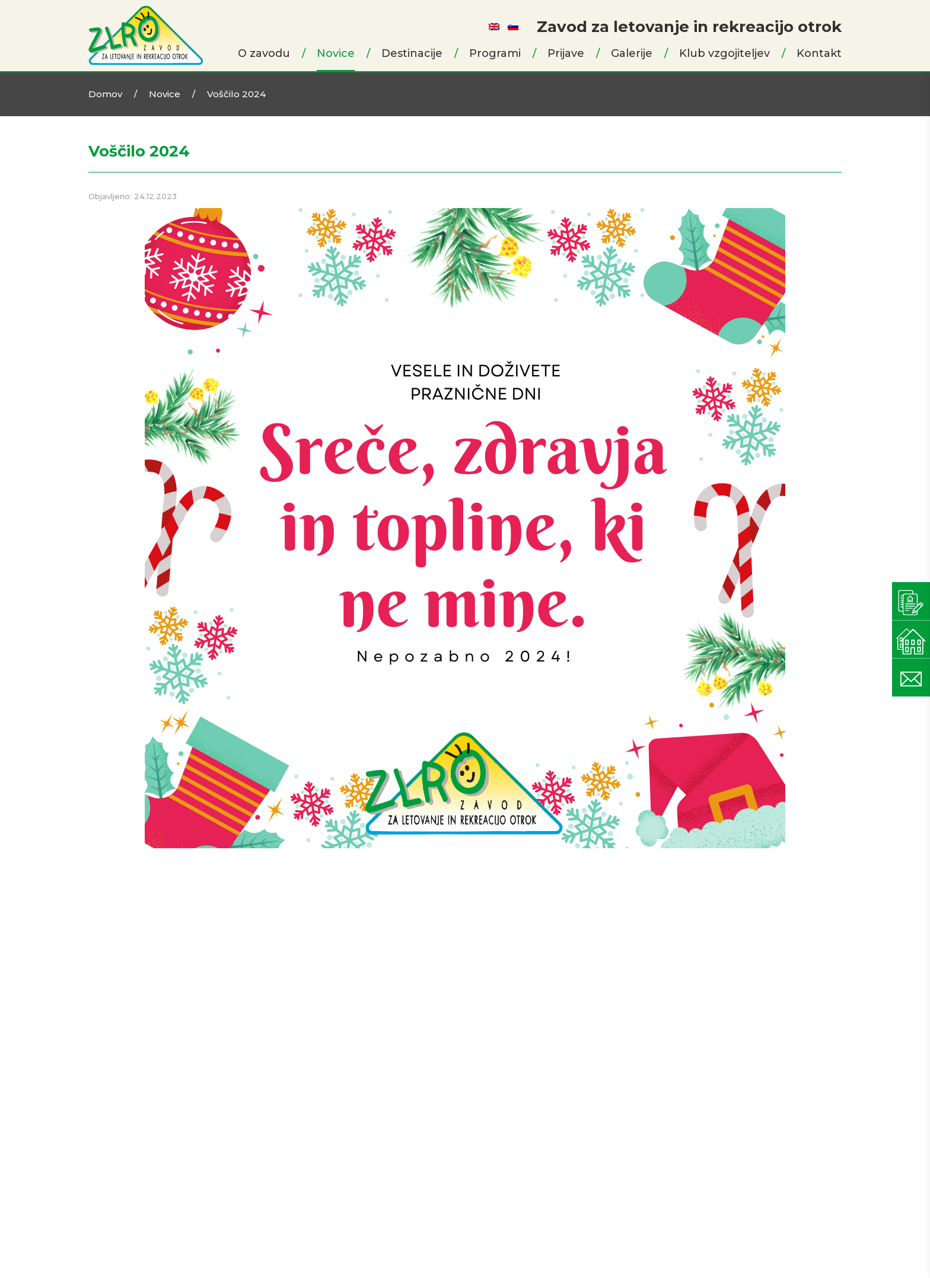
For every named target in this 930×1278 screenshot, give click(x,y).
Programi (495, 53)
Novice (336, 53)
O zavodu (264, 53)
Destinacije (411, 53)
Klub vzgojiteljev (724, 53)
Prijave (565, 53)
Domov (105, 94)
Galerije (631, 53)
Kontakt (819, 53)
